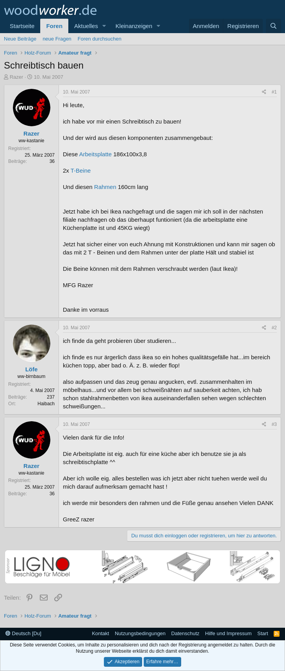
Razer (16, 77)
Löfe (31, 369)
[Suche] (273, 26)
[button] (104, 26)
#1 (274, 92)
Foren (54, 26)
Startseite (22, 26)
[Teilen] (264, 92)
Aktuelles (86, 26)
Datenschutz (185, 633)
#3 (274, 424)
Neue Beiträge (20, 39)
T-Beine (81, 170)
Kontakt (100, 633)
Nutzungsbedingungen (140, 633)
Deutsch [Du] (23, 633)
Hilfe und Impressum (228, 633)
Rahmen (105, 187)
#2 (274, 327)
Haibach (46, 403)
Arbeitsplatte (95, 154)
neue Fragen (57, 39)
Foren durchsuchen (99, 39)
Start (262, 633)
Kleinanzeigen (134, 26)
